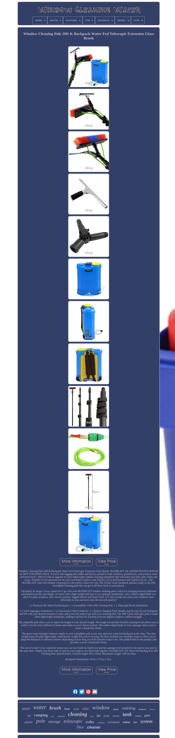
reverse (152, 709)
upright (116, 716)
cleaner (94, 727)
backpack (142, 709)
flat (98, 715)
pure (147, 715)
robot (126, 722)
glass (52, 716)
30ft (29, 716)
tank (127, 714)
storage (54, 721)
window (101, 707)
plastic (29, 722)
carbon (138, 716)
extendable (114, 722)
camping (41, 715)
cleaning (77, 714)
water (39, 707)
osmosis (61, 716)
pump (107, 715)
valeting (128, 708)
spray (116, 709)
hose (67, 708)
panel (26, 708)
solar (85, 708)
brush (55, 707)
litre (80, 727)
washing (100, 722)
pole (40, 721)
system (146, 721)
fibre (91, 716)
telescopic (73, 721)
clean (76, 708)
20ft (135, 722)
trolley (90, 722)
